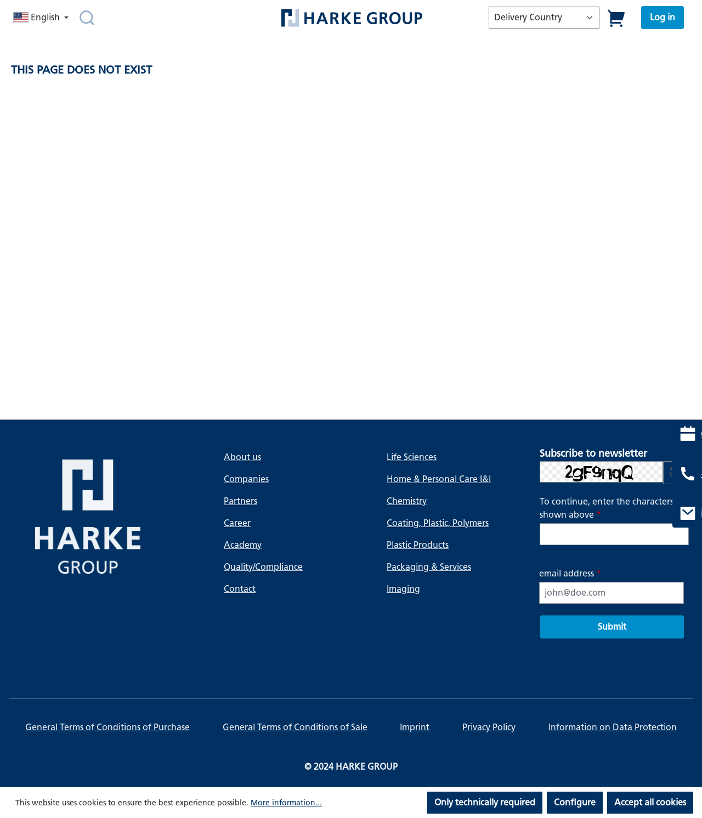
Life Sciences (412, 457)
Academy (243, 545)
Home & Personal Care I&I (439, 479)
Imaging (403, 589)
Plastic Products (418, 545)
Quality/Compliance (263, 567)
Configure (575, 802)
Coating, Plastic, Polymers (438, 523)
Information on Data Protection (612, 727)
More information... (286, 803)
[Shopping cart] (616, 18)
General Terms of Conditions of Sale (295, 727)
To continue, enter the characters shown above (606, 508)
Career (237, 523)
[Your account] (662, 17)
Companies (246, 479)
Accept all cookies (650, 802)
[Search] (87, 18)
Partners (240, 501)
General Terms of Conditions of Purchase (107, 727)
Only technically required (484, 802)
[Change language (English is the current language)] (42, 17)
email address (570, 573)
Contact (240, 589)
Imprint (414, 727)
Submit (612, 626)
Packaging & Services (429, 567)
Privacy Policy (489, 727)
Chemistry (407, 501)
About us (242, 457)
